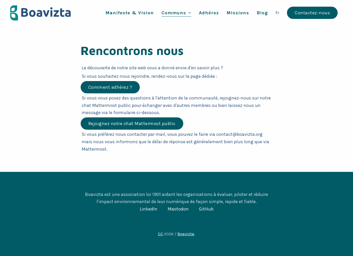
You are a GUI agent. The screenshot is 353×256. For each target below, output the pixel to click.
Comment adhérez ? (110, 87)
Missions (238, 13)
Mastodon (178, 209)
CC (160, 233)
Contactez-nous (312, 13)
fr (277, 13)
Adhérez (209, 13)
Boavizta (185, 233)
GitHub (206, 209)
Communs (176, 13)
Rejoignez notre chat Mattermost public (132, 123)
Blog (262, 13)
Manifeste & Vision (129, 13)
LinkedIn (148, 209)
